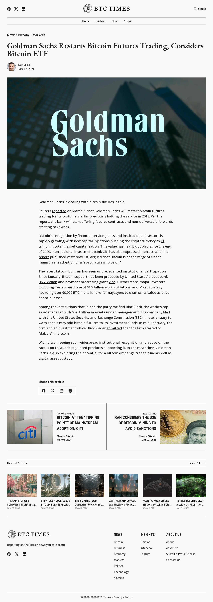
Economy (119, 554)
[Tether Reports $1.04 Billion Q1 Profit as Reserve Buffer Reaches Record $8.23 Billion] (191, 485)
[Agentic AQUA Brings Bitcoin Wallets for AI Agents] (157, 485)
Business (119, 548)
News (114, 21)
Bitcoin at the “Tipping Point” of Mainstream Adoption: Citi (78, 423)
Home (86, 21)
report (44, 257)
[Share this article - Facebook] (43, 391)
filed (166, 312)
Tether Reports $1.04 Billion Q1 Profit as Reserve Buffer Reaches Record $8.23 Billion (190, 503)
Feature (145, 554)
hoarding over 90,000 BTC (59, 292)
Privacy (117, 597)
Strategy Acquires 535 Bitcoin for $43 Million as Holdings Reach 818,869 (55, 503)
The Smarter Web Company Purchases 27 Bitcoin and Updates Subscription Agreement (89, 503)
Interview (146, 548)
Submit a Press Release (180, 554)
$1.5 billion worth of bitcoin (108, 287)
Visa (112, 282)
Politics (118, 566)
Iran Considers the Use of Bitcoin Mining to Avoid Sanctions (134, 423)
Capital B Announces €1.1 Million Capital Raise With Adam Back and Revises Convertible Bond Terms (122, 503)
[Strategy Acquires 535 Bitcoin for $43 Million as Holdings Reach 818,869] (56, 485)
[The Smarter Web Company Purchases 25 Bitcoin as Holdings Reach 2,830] (22, 485)
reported (59, 211)
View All (198, 463)
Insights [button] (100, 21)
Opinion (145, 542)
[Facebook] (9, 9)
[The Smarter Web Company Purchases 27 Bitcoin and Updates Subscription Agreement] (89, 485)
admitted (114, 328)
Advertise (172, 548)
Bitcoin (24, 35)
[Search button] (200, 8)
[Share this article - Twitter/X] (52, 391)
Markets (38, 35)
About (127, 21)
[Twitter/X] (16, 9)
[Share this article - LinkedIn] (61, 391)
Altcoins (119, 578)
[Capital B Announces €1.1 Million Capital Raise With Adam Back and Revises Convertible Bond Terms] (123, 485)
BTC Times (104, 597)
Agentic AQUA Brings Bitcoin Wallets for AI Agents (157, 503)
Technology (121, 572)
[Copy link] (70, 391)
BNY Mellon (48, 282)
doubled (142, 246)
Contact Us (173, 560)
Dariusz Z (24, 65)
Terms (128, 597)
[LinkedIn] (23, 9)
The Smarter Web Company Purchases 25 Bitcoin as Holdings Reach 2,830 (21, 503)
